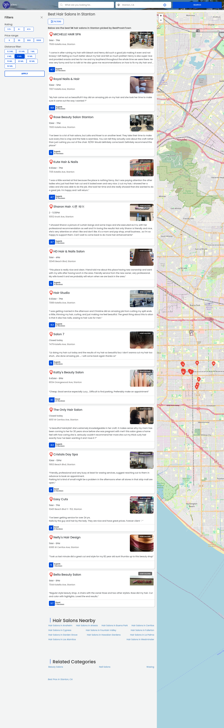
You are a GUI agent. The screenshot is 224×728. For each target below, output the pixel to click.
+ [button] (161, 16)
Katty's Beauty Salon (68, 372)
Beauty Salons (55, 666)
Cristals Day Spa (65, 454)
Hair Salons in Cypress (59, 630)
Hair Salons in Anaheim (60, 625)
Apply (24, 73)
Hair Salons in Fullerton (142, 630)
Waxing (150, 666)
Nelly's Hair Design (66, 537)
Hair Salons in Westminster (140, 639)
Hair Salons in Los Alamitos (62, 639)
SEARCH (197, 5)
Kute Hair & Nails (65, 161)
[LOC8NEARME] (9, 4)
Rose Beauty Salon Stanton (73, 117)
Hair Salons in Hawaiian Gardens (104, 634)
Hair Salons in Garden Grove (62, 634)
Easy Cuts (60, 499)
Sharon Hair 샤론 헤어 (68, 206)
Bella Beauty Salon (67, 574)
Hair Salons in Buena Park (115, 625)
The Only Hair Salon (67, 409)
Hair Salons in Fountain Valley (101, 630)
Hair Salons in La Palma (142, 634)
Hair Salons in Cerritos (142, 625)
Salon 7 (58, 334)
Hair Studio (61, 292)
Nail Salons (104, 666)
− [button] (161, 20)
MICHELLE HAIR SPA (67, 34)
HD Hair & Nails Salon (69, 251)
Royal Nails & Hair (66, 78)
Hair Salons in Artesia (87, 625)
